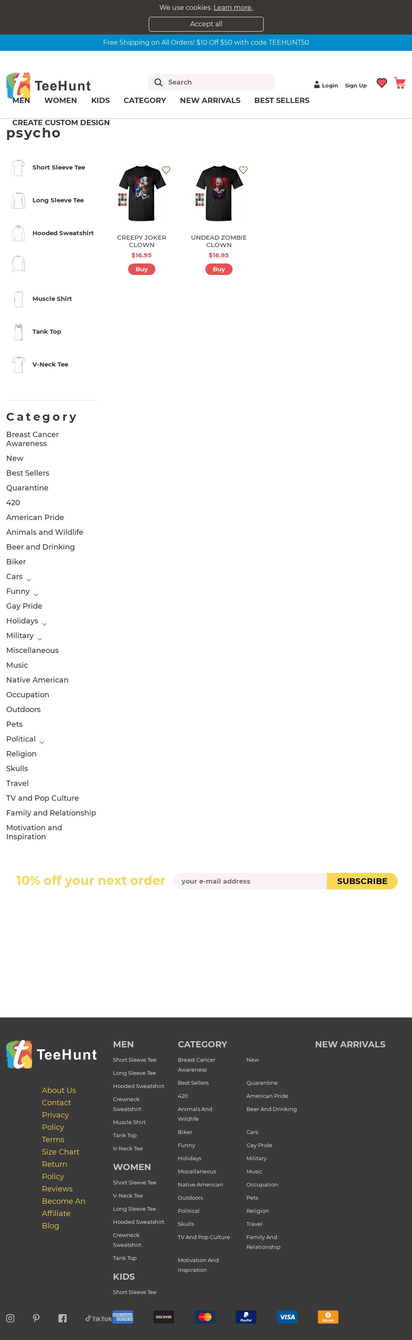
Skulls (17, 768)
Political (21, 739)
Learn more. (233, 7)
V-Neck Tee (128, 1148)
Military (20, 635)
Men (21, 100)
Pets (14, 724)
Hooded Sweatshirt (138, 1086)
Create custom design (61, 122)
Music (17, 665)
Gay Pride (24, 606)
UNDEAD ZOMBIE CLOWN (219, 241)
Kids (100, 100)
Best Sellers (281, 100)
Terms (53, 1139)
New (14, 458)
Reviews (57, 1188)
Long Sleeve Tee (134, 1073)
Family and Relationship (51, 813)
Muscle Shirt (129, 1122)
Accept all (206, 24)
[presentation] (206, 909)
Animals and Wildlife (44, 532)
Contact (56, 1102)
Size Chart (60, 1152)
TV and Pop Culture (42, 798)
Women (60, 100)
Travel (17, 783)
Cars (14, 576)
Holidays (22, 620)
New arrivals (210, 100)
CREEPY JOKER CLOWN (141, 241)
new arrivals (350, 1044)
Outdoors (23, 709)
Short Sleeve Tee (135, 1059)
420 (13, 502)
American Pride (35, 517)
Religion (21, 753)
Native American (37, 680)
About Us (59, 1090)
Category (145, 100)
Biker (16, 561)
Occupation (27, 694)
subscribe (362, 881)
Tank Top (125, 1135)
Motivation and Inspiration (34, 832)
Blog (50, 1225)
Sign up (356, 85)
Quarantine (27, 487)
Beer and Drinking (40, 547)
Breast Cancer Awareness (32, 439)
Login (325, 85)
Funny (18, 591)
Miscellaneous (32, 650)
